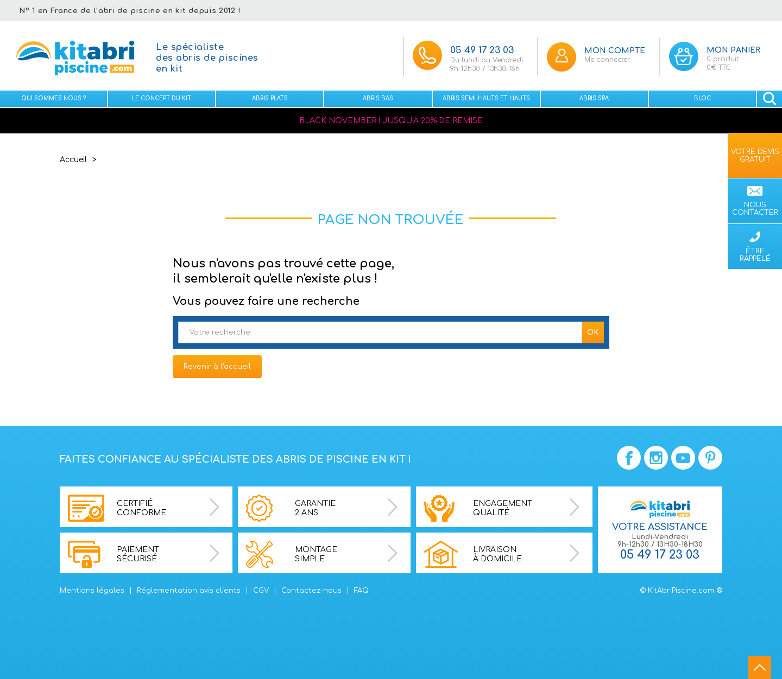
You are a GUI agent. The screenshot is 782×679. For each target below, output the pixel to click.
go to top (759, 667)
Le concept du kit (161, 98)
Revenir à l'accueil (217, 366)
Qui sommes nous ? (53, 98)
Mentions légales (92, 590)
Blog (702, 98)
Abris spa (594, 98)
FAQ (361, 590)
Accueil (73, 160)
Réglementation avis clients (189, 590)
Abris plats (270, 98)
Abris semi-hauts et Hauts (486, 98)
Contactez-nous (311, 590)
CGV (261, 590)
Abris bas (378, 98)
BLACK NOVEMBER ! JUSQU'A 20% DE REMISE (391, 121)
